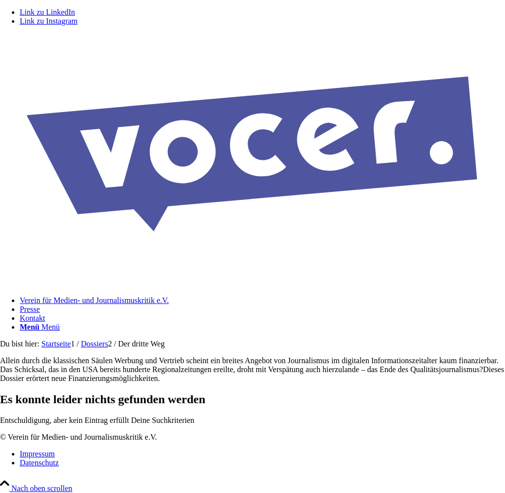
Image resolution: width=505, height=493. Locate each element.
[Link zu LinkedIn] (47, 12)
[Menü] (40, 327)
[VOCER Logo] (252, 283)
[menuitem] (262, 300)
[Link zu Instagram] (48, 21)
